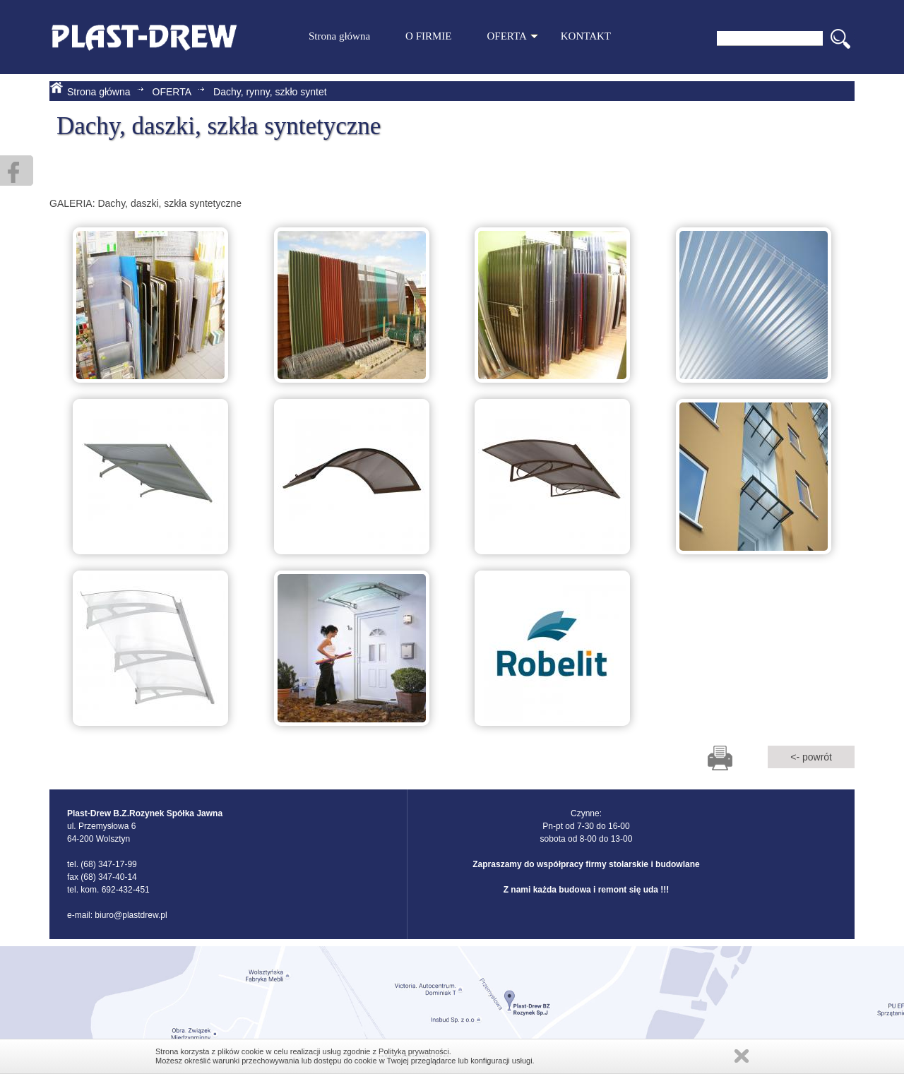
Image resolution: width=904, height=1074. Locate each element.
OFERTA (512, 36)
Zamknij (741, 1056)
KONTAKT (586, 36)
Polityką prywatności (414, 1051)
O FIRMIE (428, 36)
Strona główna (339, 36)
